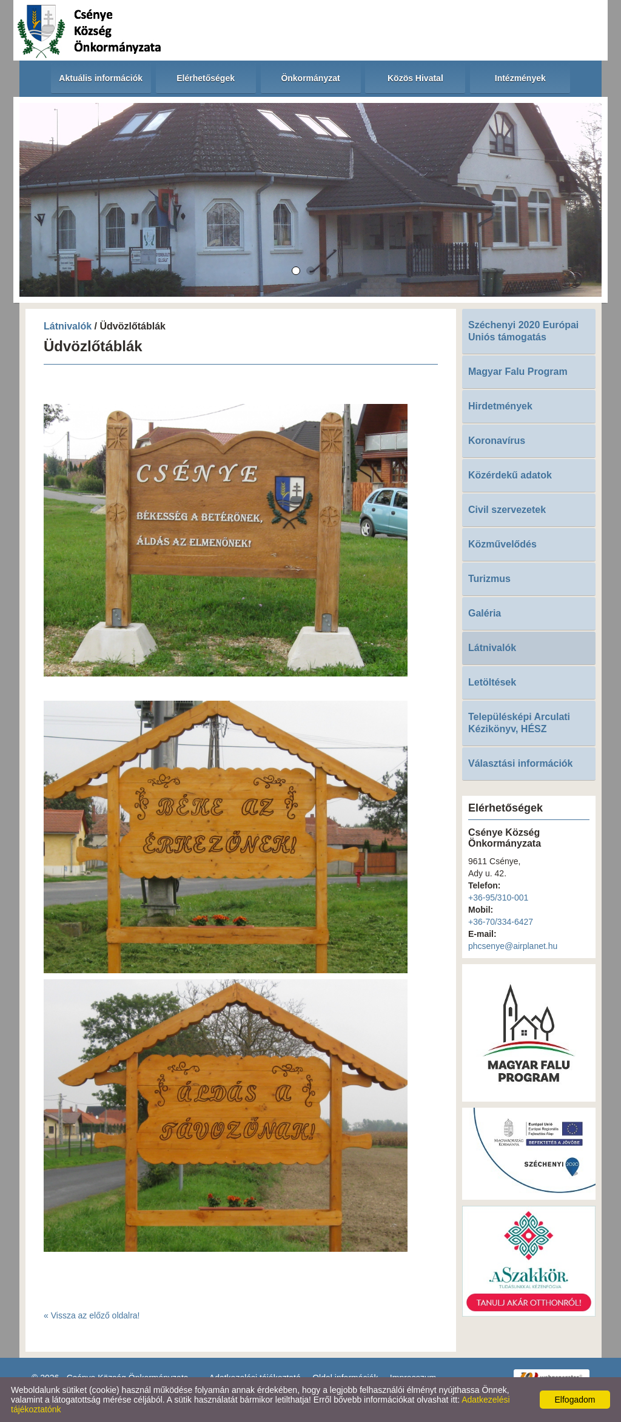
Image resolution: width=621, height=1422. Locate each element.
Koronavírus (496, 440)
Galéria (484, 613)
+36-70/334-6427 (500, 922)
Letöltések (492, 682)
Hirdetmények (500, 406)
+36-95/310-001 (498, 897)
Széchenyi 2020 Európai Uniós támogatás (523, 331)
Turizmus (489, 579)
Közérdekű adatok (510, 475)
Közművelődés (502, 544)
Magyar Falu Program (518, 371)
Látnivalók (69, 326)
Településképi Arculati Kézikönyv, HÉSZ (519, 723)
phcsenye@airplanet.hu (512, 946)
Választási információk (520, 763)
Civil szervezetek (507, 509)
